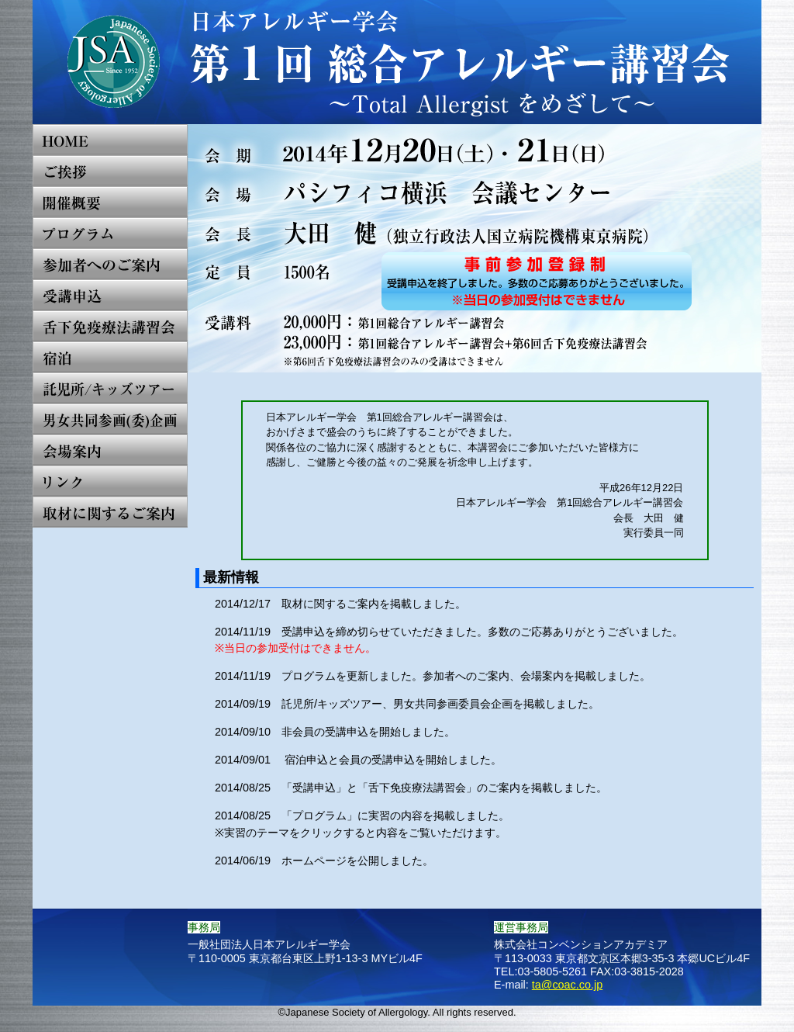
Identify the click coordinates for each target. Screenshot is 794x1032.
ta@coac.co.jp (567, 984)
